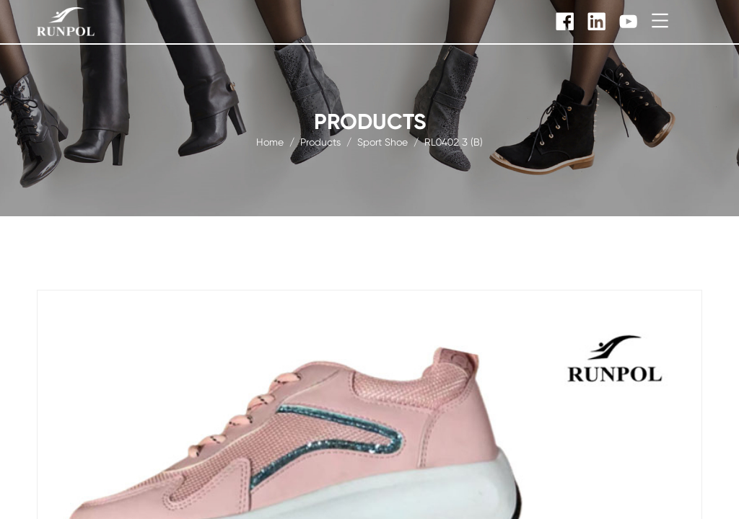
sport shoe (382, 141)
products (320, 141)
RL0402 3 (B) (453, 141)
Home (270, 141)
